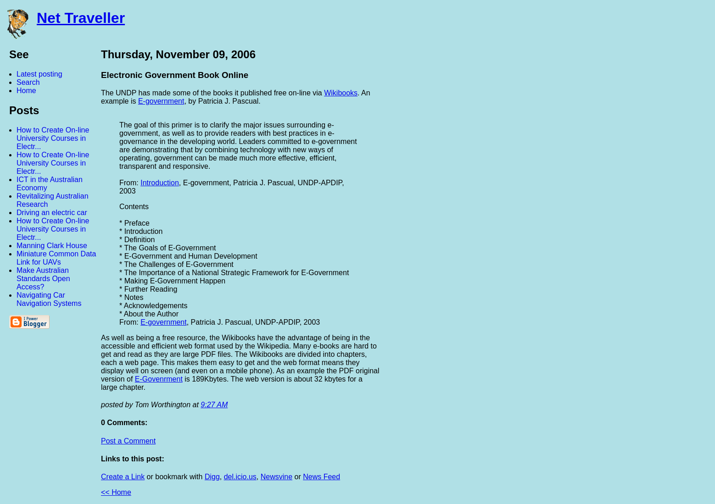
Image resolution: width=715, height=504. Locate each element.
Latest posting (39, 74)
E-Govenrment (159, 379)
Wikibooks (341, 93)
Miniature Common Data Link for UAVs (56, 258)
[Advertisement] (614, 184)
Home (26, 90)
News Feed (321, 477)
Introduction (159, 183)
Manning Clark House (52, 245)
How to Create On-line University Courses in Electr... (53, 138)
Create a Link (123, 477)
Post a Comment (128, 441)
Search (28, 82)
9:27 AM (214, 405)
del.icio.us (240, 477)
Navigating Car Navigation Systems (49, 299)
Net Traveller (81, 18)
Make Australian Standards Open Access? (43, 278)
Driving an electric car (52, 212)
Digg (212, 477)
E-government (161, 101)
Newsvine (276, 477)
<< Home (116, 492)
